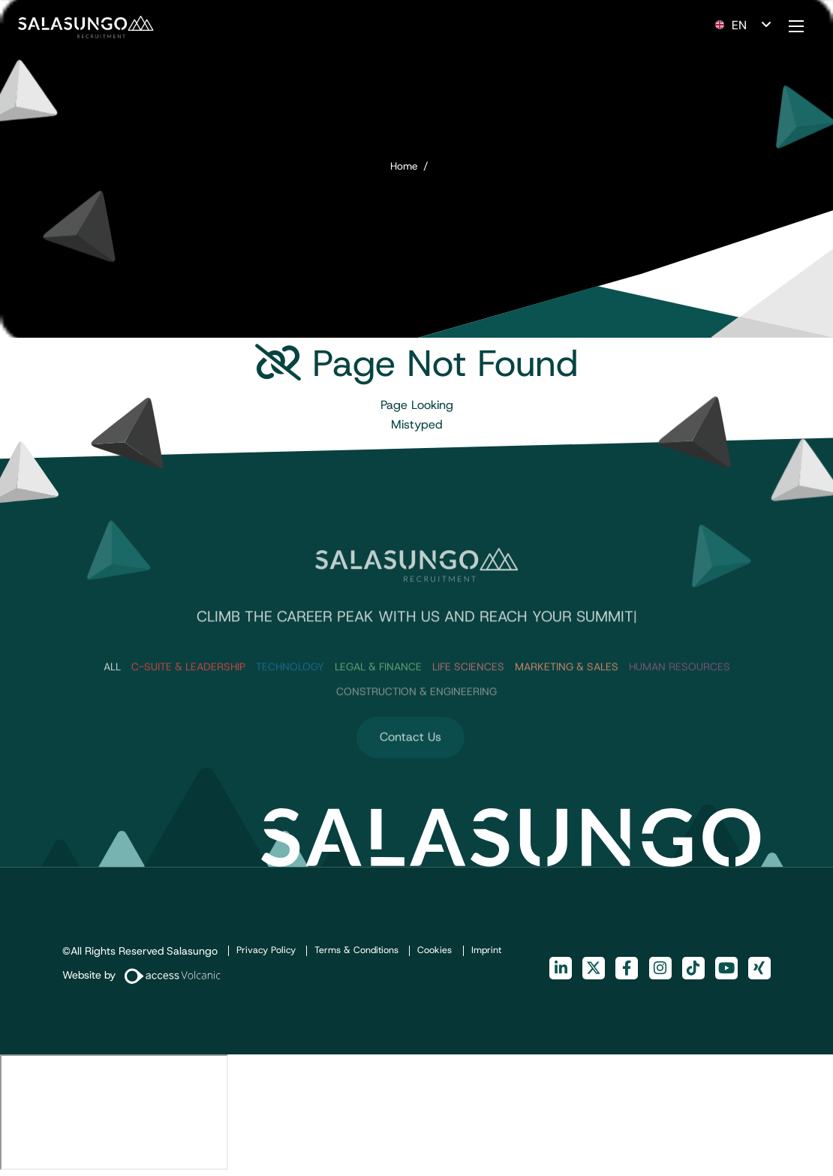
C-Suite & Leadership (188, 703)
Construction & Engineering (416, 728)
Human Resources (679, 703)
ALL (112, 703)
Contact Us (410, 774)
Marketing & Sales (566, 703)
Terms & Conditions (356, 949)
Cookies (434, 949)
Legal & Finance (378, 703)
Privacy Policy (266, 949)
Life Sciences (468, 703)
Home (404, 166)
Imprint (486, 949)
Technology (290, 703)
